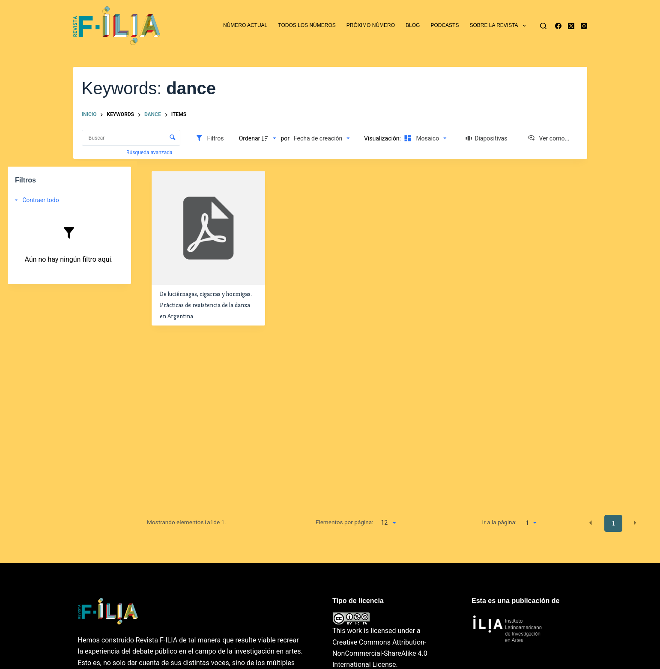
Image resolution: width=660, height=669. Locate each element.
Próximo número (370, 25)
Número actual (245, 25)
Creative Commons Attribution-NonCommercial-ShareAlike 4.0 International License (379, 653)
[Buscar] (543, 26)
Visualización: (383, 138)
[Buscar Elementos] (131, 138)
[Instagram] (584, 26)
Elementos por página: (344, 522)
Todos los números (306, 25)
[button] (591, 523)
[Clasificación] (322, 138)
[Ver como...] (548, 138)
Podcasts (444, 25)
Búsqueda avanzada (149, 152)
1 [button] (613, 523)
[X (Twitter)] (571, 26)
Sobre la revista (499, 26)
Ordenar (249, 138)
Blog (413, 25)
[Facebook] (558, 26)
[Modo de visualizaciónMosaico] (424, 138)
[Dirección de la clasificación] (270, 138)
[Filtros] (210, 138)
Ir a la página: (499, 522)
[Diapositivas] (486, 138)
